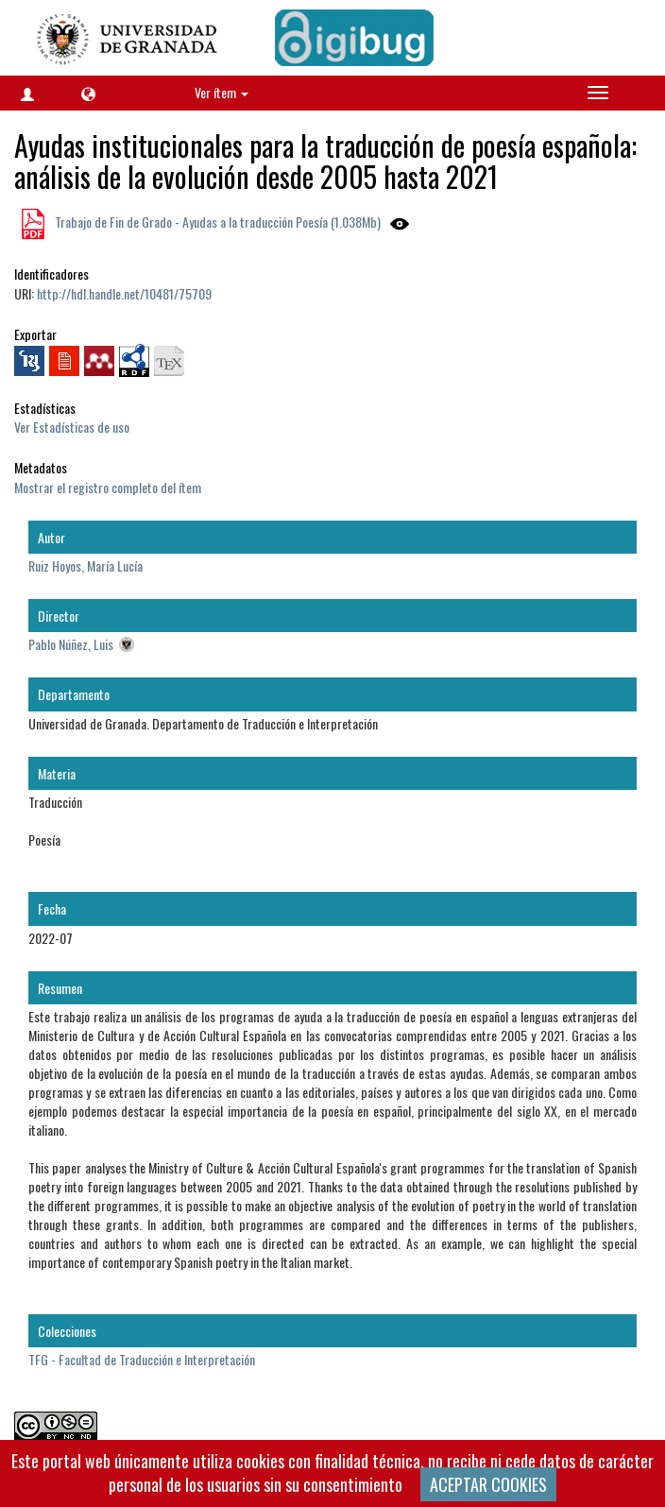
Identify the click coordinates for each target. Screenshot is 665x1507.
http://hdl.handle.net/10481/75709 (124, 293)
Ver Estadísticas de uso (71, 427)
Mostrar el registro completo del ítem (107, 487)
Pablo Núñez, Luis (70, 644)
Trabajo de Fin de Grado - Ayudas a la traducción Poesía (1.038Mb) (216, 221)
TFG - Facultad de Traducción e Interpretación (141, 1359)
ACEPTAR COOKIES (488, 1484)
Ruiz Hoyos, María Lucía (85, 565)
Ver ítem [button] (221, 92)
